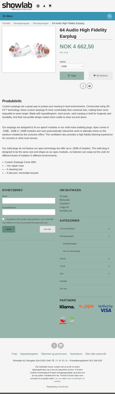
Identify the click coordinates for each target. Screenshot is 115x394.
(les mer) (43, 224)
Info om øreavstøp (71, 252)
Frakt (14, 355)
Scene (63, 259)
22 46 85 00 (61, 362)
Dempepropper (67, 237)
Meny (7, 16)
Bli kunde (65, 200)
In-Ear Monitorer (67, 229)
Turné (62, 267)
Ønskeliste (100, 75)
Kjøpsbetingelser (29, 355)
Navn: (5, 197)
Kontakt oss (66, 211)
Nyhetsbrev (76, 355)
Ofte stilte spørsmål (95, 355)
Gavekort (64, 204)
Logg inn (64, 208)
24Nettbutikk (63, 388)
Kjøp (72, 75)
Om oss (63, 289)
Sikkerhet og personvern (54, 355)
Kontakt (63, 282)
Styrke (63, 62)
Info (61, 274)
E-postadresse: (9, 208)
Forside (6, 23)
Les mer (47, 230)
